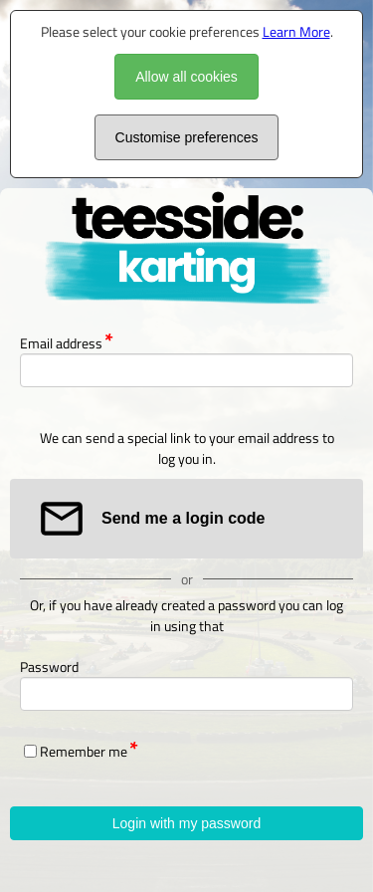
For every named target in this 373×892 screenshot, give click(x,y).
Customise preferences (187, 137)
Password (49, 666)
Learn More (296, 31)
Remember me (83, 751)
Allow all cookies (186, 77)
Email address (61, 343)
